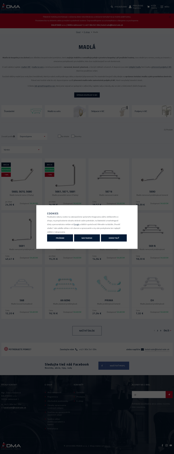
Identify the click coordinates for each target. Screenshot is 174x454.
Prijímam (60, 238)
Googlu (76, 224)
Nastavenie (87, 238)
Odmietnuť (114, 238)
